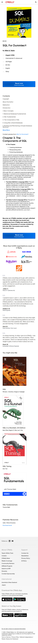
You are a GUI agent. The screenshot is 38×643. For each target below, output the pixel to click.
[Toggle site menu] (2, 2)
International (6, 579)
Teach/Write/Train (7, 553)
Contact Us (24, 553)
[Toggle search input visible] (36, 2)
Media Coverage (7, 561)
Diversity (4, 571)
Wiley (7, 71)
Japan (4, 585)
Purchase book (7, 525)
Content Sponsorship (8, 574)
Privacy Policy (25, 558)
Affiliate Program (7, 566)
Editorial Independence (26, 637)
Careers (4, 556)
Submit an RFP (6, 568)
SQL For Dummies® (22, 134)
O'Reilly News (6, 558)
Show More (6, 130)
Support (24, 550)
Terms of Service (6, 637)
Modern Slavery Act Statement (10, 639)
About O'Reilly (7, 550)
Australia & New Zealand (9, 582)
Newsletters (25, 556)
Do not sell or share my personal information (13, 629)
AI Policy (24, 561)
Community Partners (8, 563)
